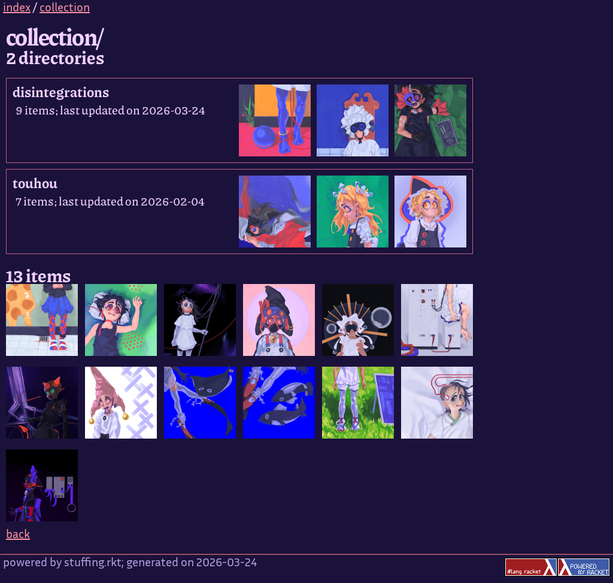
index (17, 9)
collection (65, 9)
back (18, 535)
